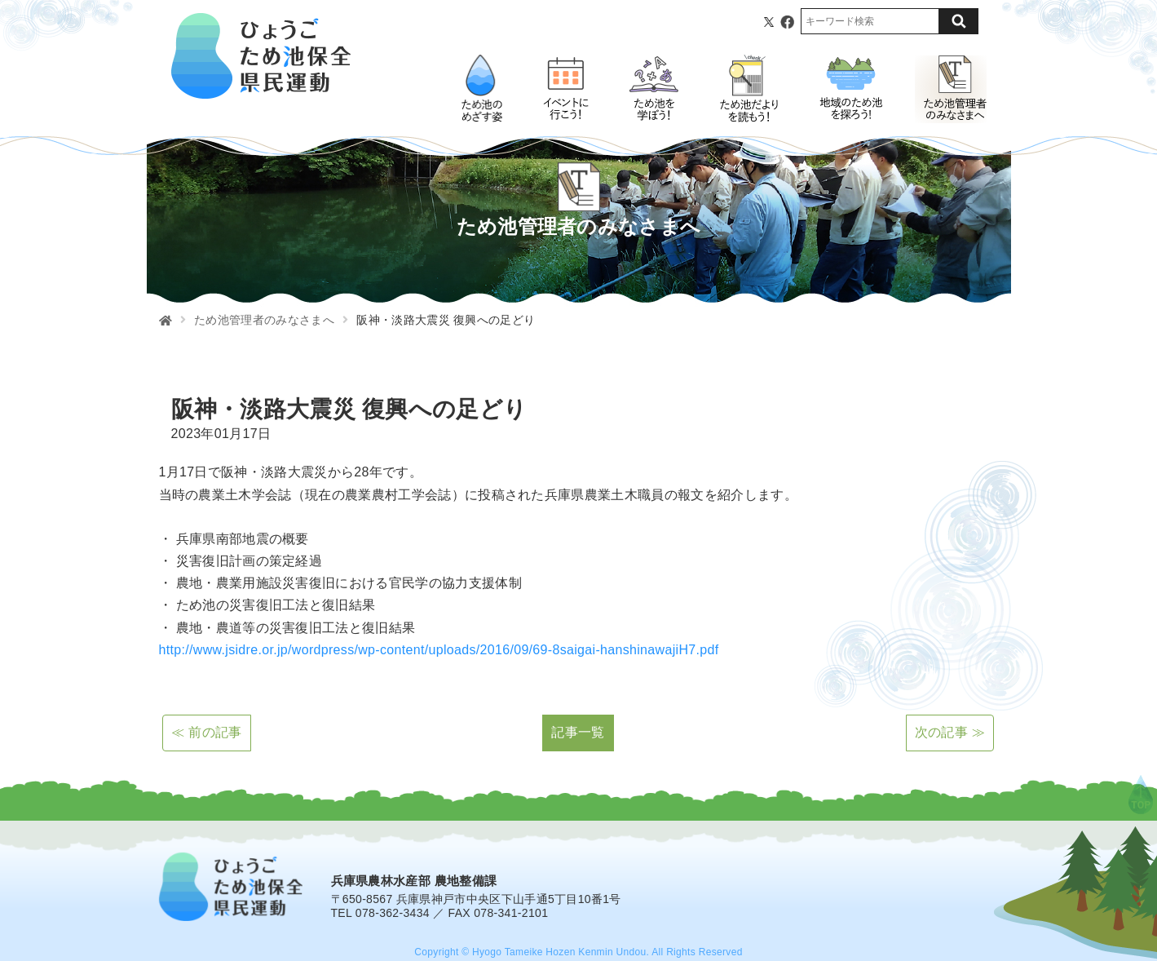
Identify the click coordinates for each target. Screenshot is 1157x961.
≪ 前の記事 (206, 732)
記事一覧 (577, 732)
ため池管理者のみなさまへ (264, 319)
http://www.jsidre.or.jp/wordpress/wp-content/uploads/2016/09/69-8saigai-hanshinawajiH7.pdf (439, 650)
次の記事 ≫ (950, 732)
